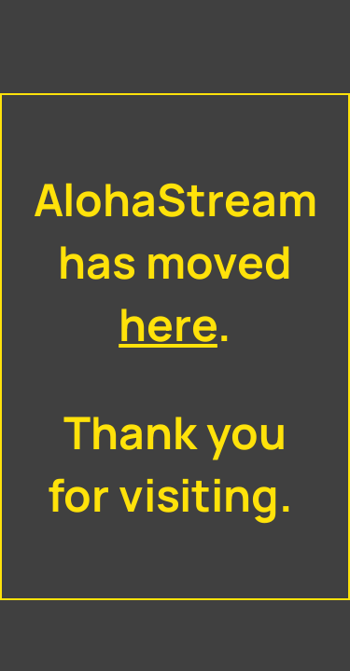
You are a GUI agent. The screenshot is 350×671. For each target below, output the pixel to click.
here (168, 324)
